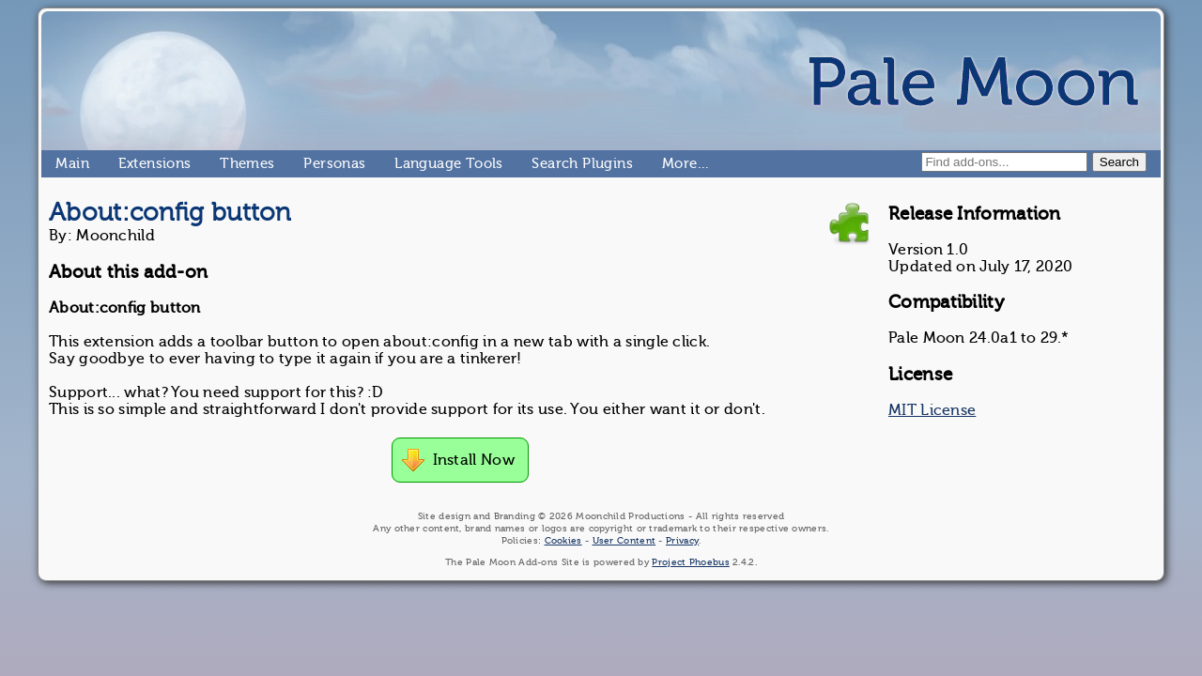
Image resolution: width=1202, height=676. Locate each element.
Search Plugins (539, 163)
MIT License (932, 410)
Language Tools (402, 163)
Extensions (125, 163)
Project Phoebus (691, 562)
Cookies (563, 540)
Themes (227, 163)
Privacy (682, 540)
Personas (310, 163)
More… (669, 163)
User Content (624, 540)
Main (62, 163)
